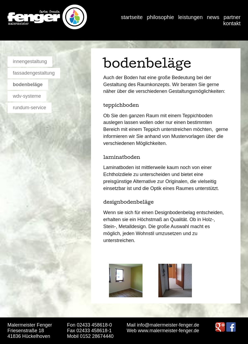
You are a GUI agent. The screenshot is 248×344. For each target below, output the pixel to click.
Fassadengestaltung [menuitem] (34, 73)
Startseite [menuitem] (132, 17)
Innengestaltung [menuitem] (30, 61)
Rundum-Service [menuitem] (29, 107)
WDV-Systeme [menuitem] (27, 96)
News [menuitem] (213, 17)
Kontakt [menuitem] (231, 23)
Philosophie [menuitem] (160, 17)
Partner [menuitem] (232, 17)
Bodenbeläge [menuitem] (28, 84)
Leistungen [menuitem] (190, 17)
